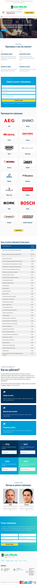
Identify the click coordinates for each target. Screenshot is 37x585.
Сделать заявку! (4, 30)
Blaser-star (9, 195)
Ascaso (27, 140)
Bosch (27, 209)
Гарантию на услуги (24, 67)
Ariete (9, 140)
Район (7, 461)
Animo (27, 126)
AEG (9, 126)
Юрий (10, 505)
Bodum (28, 195)
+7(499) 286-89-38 (10, 13)
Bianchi (9, 181)
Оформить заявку (9, 560)
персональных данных (29, 103)
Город (7, 444)
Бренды (16, 560)
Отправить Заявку (19, 100)
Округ (26, 444)
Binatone (28, 181)
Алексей (26, 505)
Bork (9, 209)
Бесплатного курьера (25, 54)
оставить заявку (29, 12)
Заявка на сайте (8, 395)
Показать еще (18, 230)
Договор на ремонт (6, 67)
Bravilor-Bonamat (27, 222)
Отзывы (24, 560)
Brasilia (9, 222)
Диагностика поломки (10, 411)
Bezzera (9, 167)
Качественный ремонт (7, 54)
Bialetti (28, 167)
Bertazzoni (27, 154)
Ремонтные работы (9, 427)
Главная (2, 560)
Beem (9, 154)
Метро (26, 461)
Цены (20, 560)
